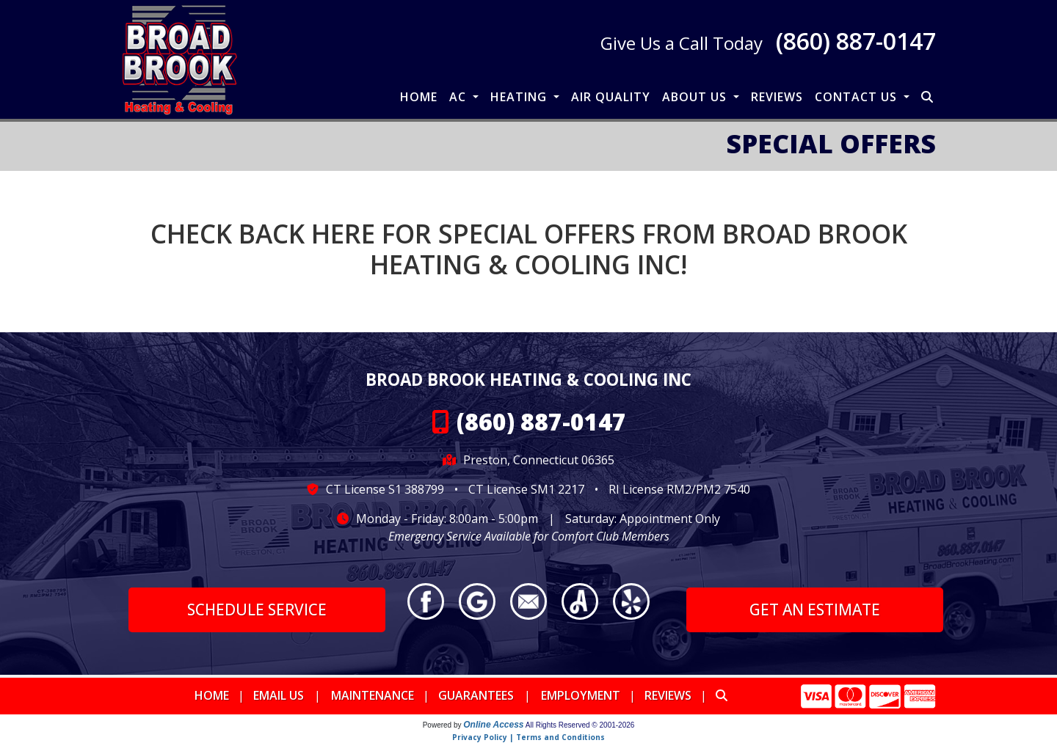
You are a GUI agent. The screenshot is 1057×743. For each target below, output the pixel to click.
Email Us (278, 695)
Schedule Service (257, 609)
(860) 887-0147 (856, 40)
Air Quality (610, 97)
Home (418, 97)
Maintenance (372, 695)
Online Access (493, 725)
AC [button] (459, 97)
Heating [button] (520, 97)
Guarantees (476, 695)
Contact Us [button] (858, 97)
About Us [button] (696, 97)
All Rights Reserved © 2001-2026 (580, 725)
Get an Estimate (814, 609)
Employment (580, 695)
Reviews (777, 97)
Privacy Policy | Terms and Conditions (528, 737)
